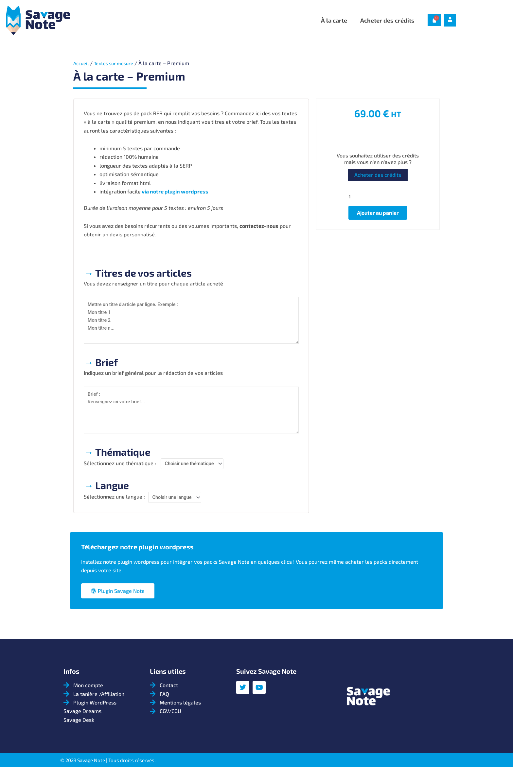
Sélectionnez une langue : (114, 501)
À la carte (334, 20)
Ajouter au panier (378, 214)
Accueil (82, 63)
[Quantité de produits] (378, 197)
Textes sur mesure (118, 63)
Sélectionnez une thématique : (120, 467)
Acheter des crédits (387, 20)
